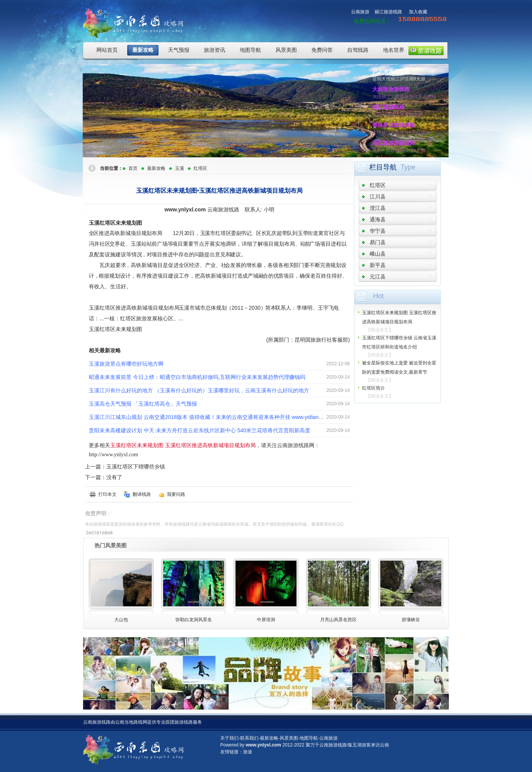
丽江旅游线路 (388, 11)
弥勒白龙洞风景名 (193, 619)
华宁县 (378, 231)
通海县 (378, 219)
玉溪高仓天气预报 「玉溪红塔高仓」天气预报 (143, 404)
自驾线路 (358, 50)
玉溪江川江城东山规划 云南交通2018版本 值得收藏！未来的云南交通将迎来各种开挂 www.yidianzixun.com (208, 417)
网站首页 (107, 50)
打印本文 (107, 494)
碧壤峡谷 (411, 619)
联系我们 (249, 738)
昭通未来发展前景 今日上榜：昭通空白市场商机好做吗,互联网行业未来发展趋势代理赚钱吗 (197, 377)
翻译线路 (142, 494)
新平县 (378, 265)
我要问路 (176, 494)
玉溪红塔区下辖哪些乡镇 (135, 467)
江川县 (378, 196)
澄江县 (378, 208)
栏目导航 (383, 167)
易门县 (378, 242)
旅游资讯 (214, 50)
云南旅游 (360, 11)
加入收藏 (418, 11)
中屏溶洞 (266, 619)
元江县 (378, 276)
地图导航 (250, 50)
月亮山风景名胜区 (338, 619)
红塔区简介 (373, 388)
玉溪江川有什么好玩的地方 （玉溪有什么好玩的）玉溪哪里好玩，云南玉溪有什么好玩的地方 (199, 390)
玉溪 (179, 168)
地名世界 (393, 50)
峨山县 (378, 254)
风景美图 (286, 50)
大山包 (121, 619)
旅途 (247, 751)
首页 (133, 168)
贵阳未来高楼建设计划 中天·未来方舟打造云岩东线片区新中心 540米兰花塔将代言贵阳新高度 (199, 430)
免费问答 (322, 50)
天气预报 (178, 50)
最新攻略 (143, 50)
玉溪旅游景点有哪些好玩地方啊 (126, 364)
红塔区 (200, 168)
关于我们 (229, 738)
